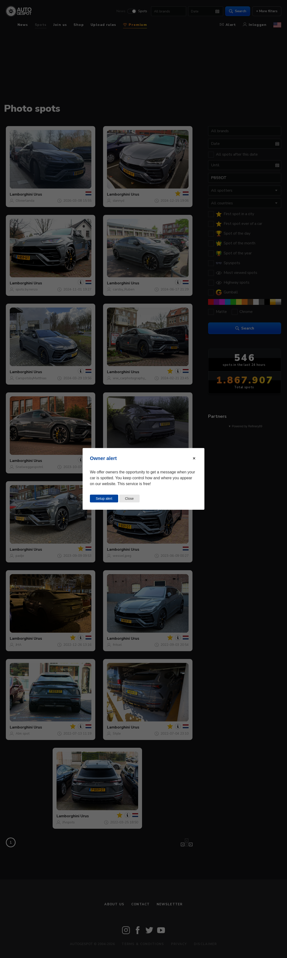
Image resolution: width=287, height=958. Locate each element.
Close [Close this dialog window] (129, 498)
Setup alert (104, 498)
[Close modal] (194, 458)
